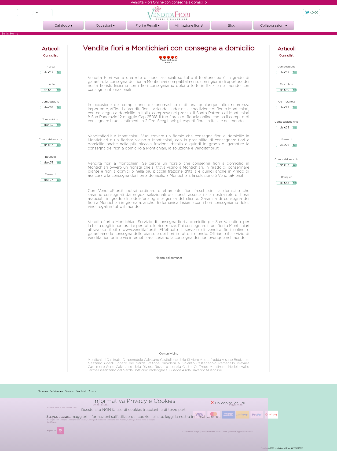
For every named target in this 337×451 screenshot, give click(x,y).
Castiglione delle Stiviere (179, 359)
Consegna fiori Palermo (116, 420)
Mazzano (95, 363)
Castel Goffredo (195, 366)
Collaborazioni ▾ (273, 27)
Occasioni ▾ (105, 27)
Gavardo (198, 370)
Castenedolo (206, 363)
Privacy (105, 391)
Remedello (226, 363)
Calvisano (151, 359)
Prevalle (243, 363)
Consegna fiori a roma (137, 420)
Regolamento (61, 391)
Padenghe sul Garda (165, 370)
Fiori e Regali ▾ (147, 27)
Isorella (175, 366)
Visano (227, 359)
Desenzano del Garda (115, 370)
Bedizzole (241, 359)
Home (14, 33)
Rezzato (161, 366)
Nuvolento (186, 363)
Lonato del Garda (130, 363)
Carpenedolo (132, 359)
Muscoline (214, 370)
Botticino (140, 370)
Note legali (91, 391)
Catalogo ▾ (63, 27)
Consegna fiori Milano (77, 420)
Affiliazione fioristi (190, 25)
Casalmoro (96, 366)
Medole (233, 366)
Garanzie (77, 391)
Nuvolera (168, 363)
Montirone (218, 366)
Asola (186, 370)
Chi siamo (44, 391)
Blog (231, 25)
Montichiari (97, 359)
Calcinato (113, 359)
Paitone (153, 363)
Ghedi (109, 363)
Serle (110, 366)
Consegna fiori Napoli (97, 420)
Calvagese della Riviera (134, 366)
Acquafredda (210, 359)
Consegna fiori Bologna (57, 420)
